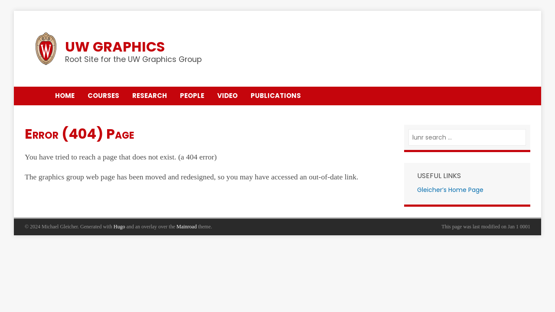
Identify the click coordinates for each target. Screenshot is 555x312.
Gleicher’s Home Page (450, 189)
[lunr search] (467, 137)
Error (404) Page (79, 133)
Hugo (119, 227)
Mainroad (186, 227)
